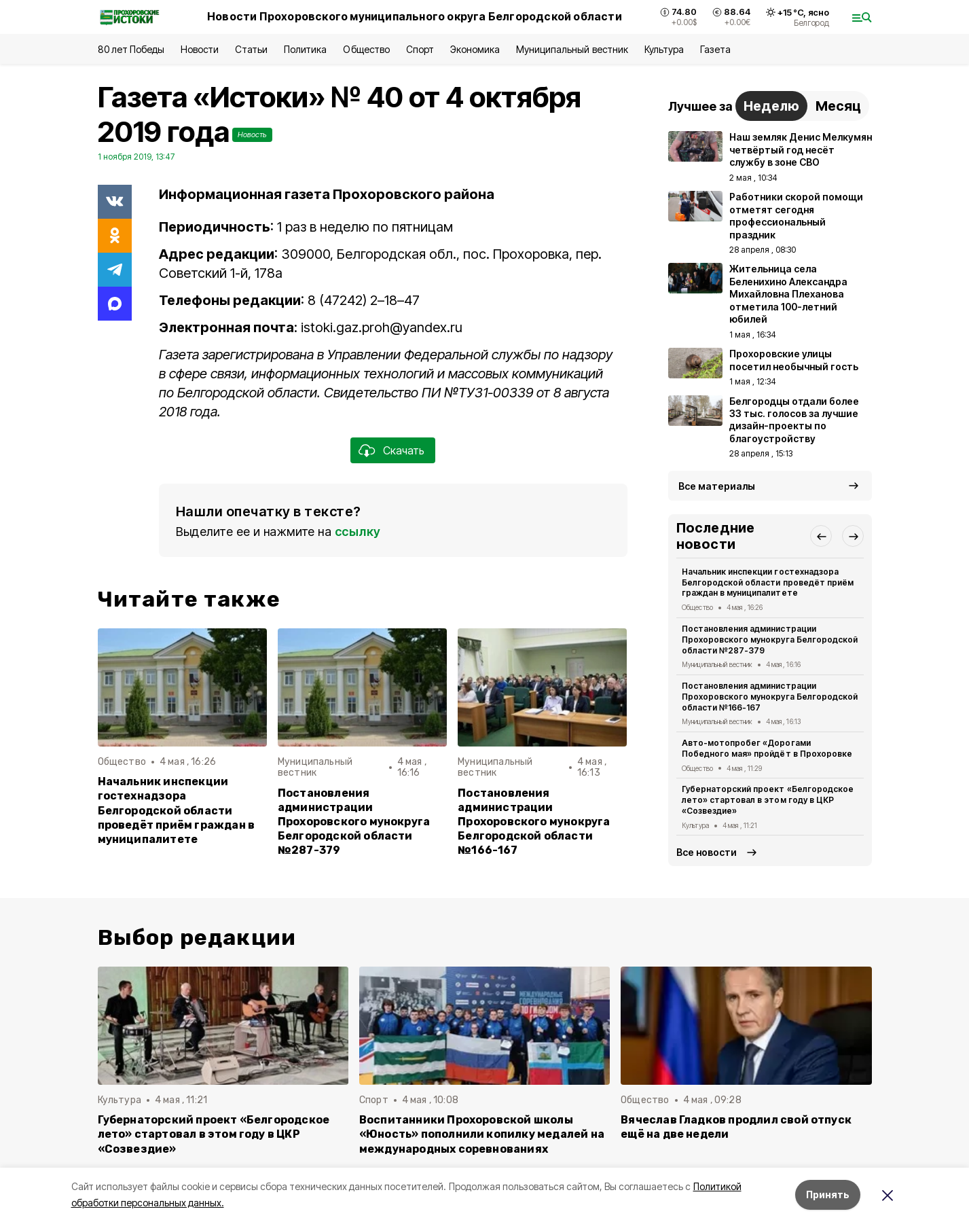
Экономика (475, 49)
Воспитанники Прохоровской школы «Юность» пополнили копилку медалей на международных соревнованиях (481, 1134)
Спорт (420, 49)
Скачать (403, 450)
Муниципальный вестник (572, 49)
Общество (366, 49)
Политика (305, 49)
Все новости (706, 852)
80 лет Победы (131, 49)
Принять (827, 1194)
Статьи (251, 49)
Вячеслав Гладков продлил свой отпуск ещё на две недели (736, 1126)
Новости (200, 49)
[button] (821, 536)
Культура (664, 49)
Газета (715, 49)
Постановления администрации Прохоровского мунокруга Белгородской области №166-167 (534, 822)
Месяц (838, 106)
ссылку (358, 531)
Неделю (771, 106)
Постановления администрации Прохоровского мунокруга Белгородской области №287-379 (354, 822)
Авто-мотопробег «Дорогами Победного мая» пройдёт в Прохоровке (767, 748)
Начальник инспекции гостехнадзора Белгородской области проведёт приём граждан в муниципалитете (176, 810)
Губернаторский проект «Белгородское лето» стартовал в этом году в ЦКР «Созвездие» (768, 800)
